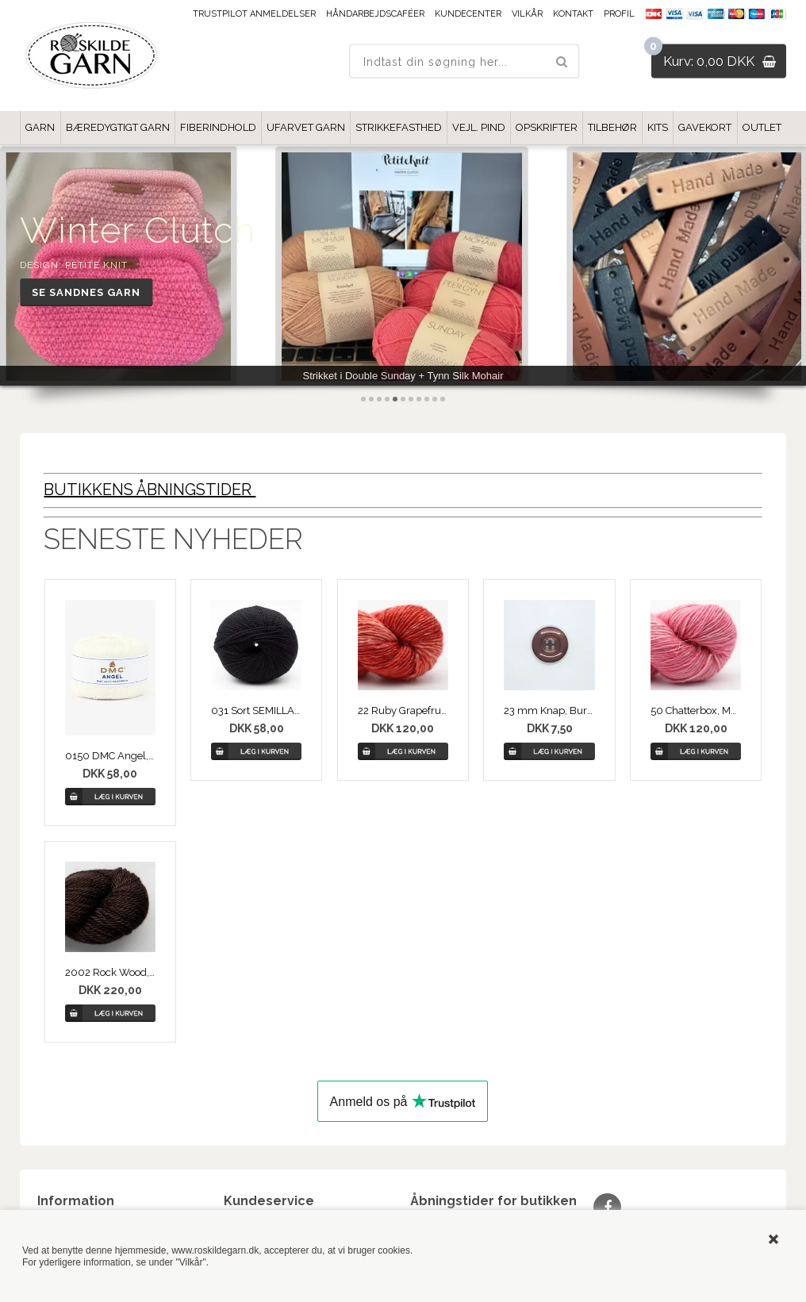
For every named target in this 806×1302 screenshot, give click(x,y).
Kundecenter (468, 14)
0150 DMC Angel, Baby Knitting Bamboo (110, 756)
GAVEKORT (704, 127)
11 (442, 399)
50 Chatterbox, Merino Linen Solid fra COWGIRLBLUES (696, 710)
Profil (619, 14)
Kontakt (573, 14)
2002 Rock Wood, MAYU (110, 972)
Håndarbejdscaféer (375, 14)
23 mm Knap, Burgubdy (549, 710)
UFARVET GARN (306, 127)
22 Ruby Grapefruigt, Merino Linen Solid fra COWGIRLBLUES (403, 710)
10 (434, 399)
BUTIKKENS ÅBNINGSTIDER (149, 489)
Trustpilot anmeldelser (254, 14)
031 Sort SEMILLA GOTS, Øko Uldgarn (256, 710)
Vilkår (527, 14)
